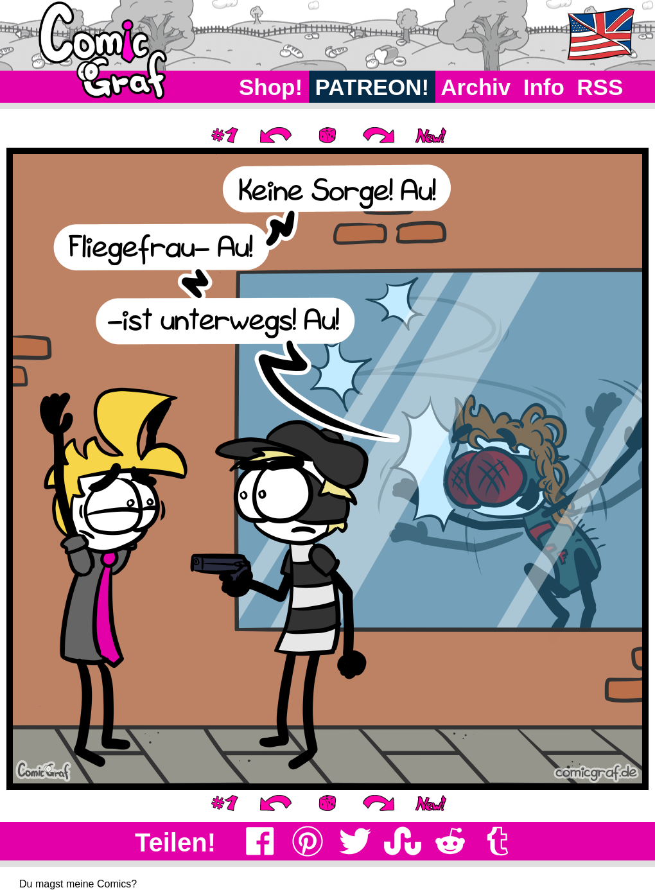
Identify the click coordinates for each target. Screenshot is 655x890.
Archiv (476, 87)
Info (544, 87)
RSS (600, 87)
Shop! (270, 87)
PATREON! (372, 87)
